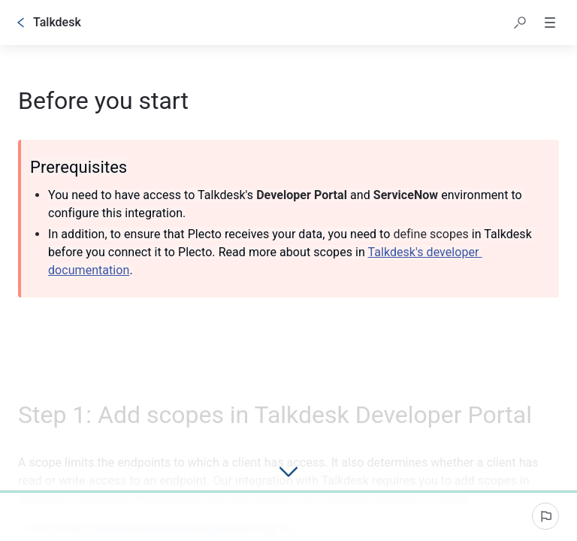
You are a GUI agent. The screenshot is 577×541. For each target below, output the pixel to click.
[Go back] (21, 23)
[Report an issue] (545, 516)
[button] (520, 23)
